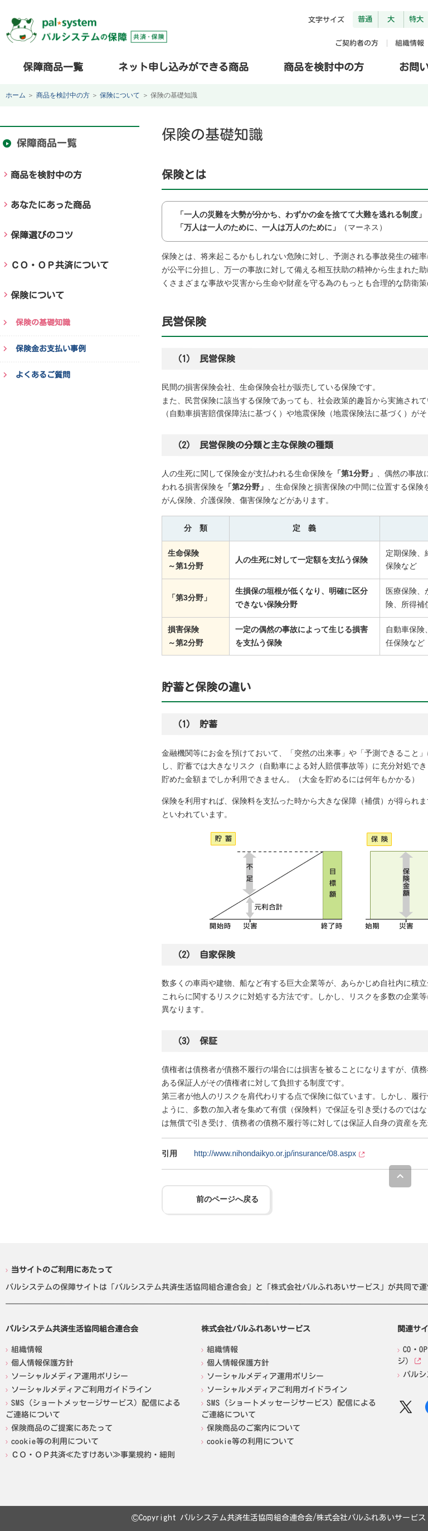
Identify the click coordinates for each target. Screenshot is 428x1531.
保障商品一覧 (53, 66)
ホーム (16, 95)
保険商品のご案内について (253, 1427)
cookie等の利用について (55, 1441)
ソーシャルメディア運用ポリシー (69, 1376)
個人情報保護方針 (42, 1362)
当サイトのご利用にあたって (62, 1270)
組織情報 (409, 43)
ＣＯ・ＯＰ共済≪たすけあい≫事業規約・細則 (93, 1454)
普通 (365, 19)
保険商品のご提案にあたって (62, 1427)
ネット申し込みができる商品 (183, 66)
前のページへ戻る (227, 1199)
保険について (120, 95)
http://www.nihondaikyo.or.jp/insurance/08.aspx (275, 1153)
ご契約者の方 (356, 43)
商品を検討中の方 (324, 66)
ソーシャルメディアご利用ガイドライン (81, 1389)
